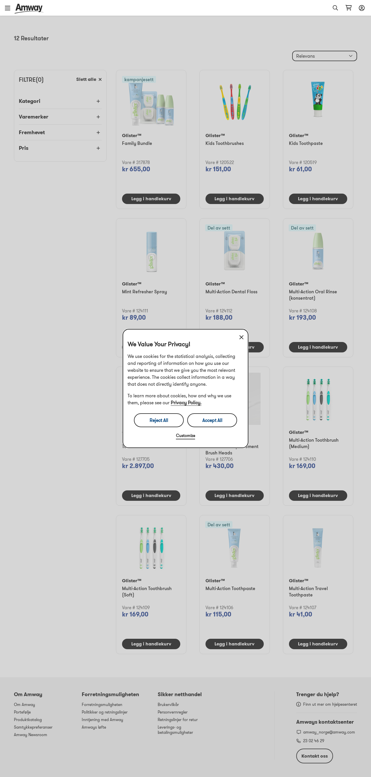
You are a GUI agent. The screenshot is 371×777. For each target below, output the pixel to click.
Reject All (159, 420)
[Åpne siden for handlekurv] (348, 7)
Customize (185, 435)
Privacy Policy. (186, 402)
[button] (9, 7)
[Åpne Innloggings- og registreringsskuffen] (360, 8)
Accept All (212, 420)
